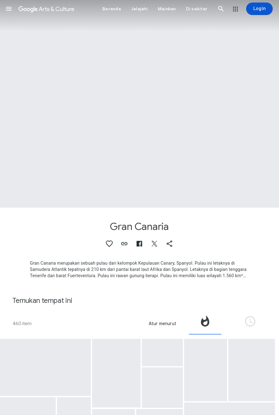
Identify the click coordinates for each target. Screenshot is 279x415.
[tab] (205, 324)
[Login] (259, 9)
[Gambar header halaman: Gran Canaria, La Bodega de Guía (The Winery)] (139, 104)
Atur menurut (162, 323)
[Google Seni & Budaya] (46, 9)
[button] (8, 8)
